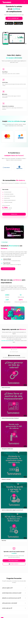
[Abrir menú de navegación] (24, 2)
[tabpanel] (14, 462)
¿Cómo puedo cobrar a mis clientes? (14, 603)
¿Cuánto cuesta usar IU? (14, 608)
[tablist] (14, 349)
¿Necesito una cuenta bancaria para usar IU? (14, 598)
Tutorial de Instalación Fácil (8, 268)
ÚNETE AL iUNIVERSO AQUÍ (14, 18)
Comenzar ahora (14, 214)
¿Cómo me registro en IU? (14, 588)
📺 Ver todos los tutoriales (14, 563)
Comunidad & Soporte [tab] (14, 351)
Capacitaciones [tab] (14, 349)
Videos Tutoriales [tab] (14, 347)
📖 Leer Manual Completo (14, 560)
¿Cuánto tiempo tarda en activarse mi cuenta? (14, 593)
